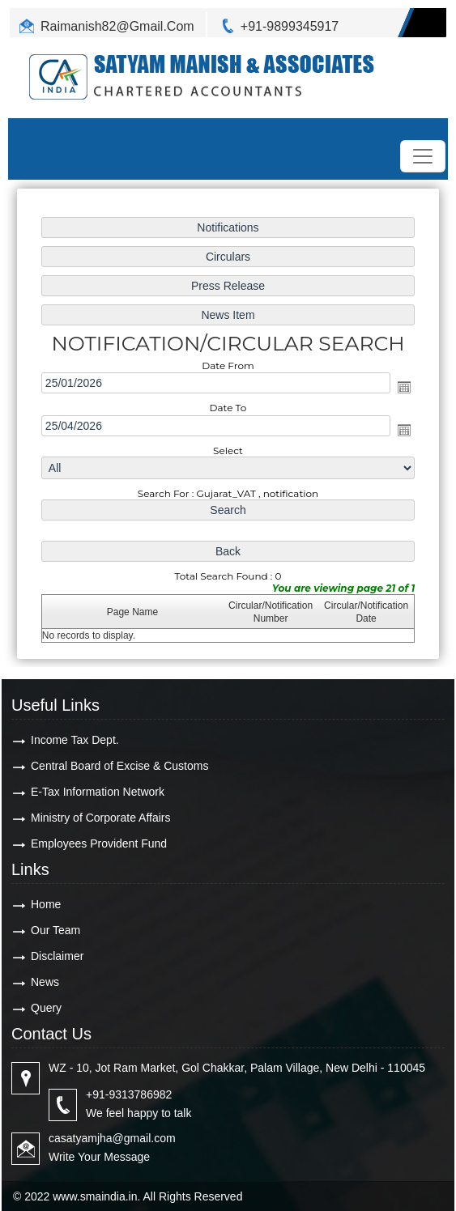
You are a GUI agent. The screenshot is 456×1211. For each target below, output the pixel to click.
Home (46, 904)
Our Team (55, 930)
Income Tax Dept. (75, 739)
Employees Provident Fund (99, 843)
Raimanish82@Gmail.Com (117, 26)
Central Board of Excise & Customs (119, 765)
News (45, 981)
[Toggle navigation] (422, 156)
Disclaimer (57, 956)
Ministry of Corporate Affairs (100, 817)
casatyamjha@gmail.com (112, 1138)
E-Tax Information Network (97, 791)
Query (46, 1007)
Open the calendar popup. (404, 387)
